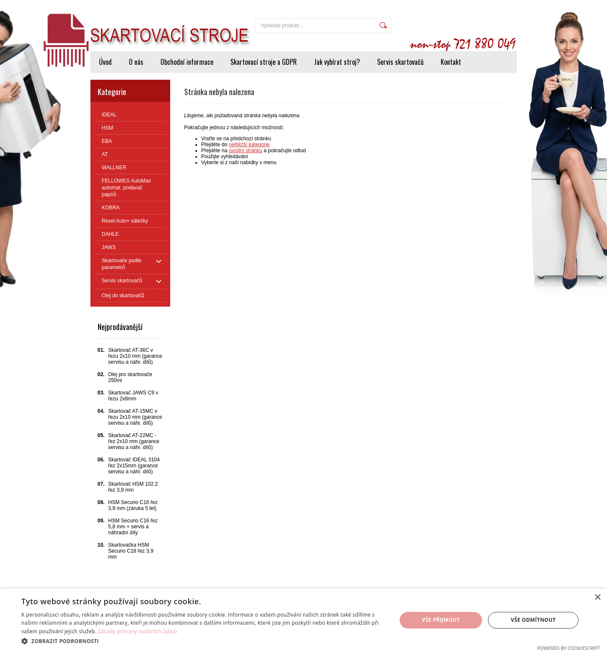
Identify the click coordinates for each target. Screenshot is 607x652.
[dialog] (303, 620)
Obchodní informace (186, 62)
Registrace (499, 5)
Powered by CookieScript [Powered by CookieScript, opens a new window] (568, 648)
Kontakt (451, 62)
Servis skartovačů (400, 62)
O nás (136, 62)
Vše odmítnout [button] (533, 619)
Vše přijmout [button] (441, 619)
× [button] (597, 597)
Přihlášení (463, 5)
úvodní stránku (245, 151)
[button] (203, 641)
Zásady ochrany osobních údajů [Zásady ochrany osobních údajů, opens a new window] (137, 631)
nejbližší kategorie (249, 145)
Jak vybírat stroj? (337, 62)
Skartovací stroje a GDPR (263, 62)
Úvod (105, 62)
